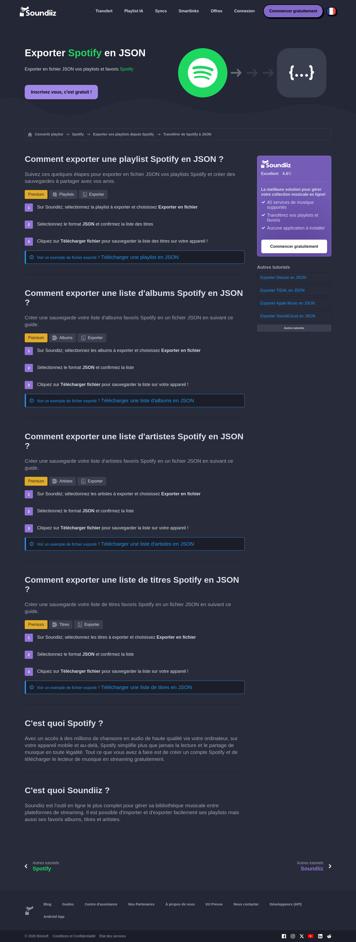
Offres (216, 11)
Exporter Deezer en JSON (283, 277)
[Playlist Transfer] (38, 11)
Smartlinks (189, 11)
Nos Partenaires (141, 904)
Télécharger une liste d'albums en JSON (147, 400)
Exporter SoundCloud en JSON (287, 316)
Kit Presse (214, 904)
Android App (54, 917)
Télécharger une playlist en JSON (140, 257)
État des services (112, 936)
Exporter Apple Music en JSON (287, 303)
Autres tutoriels (294, 328)
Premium (36, 194)
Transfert (103, 11)
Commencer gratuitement (293, 11)
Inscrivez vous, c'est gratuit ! (61, 92)
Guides (68, 904)
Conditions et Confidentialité (73, 936)
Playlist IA (133, 11)
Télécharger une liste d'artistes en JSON (147, 544)
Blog (47, 904)
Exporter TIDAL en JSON (282, 290)
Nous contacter (246, 904)
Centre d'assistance (101, 904)
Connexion (244, 11)
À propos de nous (180, 904)
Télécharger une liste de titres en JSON (146, 687)
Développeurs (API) (286, 904)
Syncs (161, 11)
